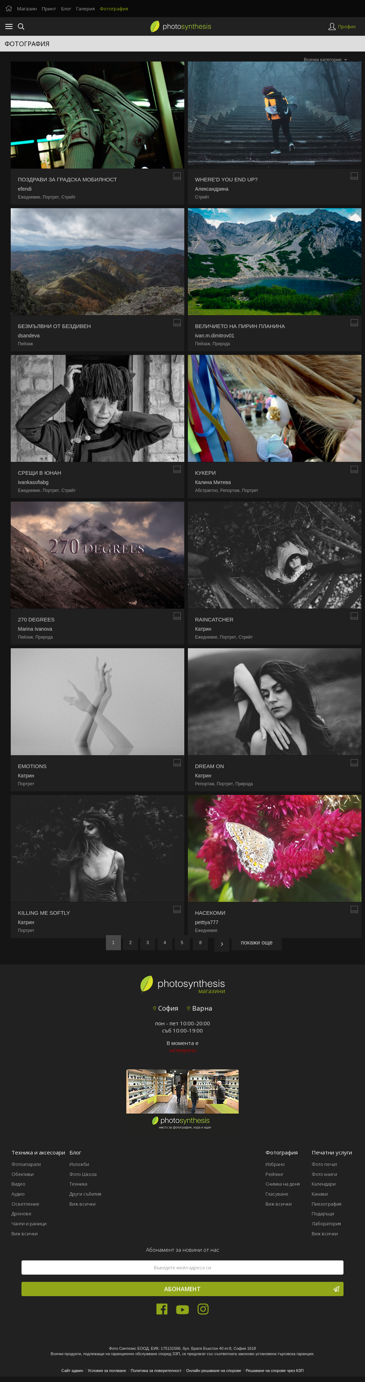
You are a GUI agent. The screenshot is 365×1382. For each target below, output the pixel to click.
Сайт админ (72, 1370)
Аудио (18, 1194)
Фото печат (324, 1164)
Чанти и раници (29, 1223)
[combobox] (325, 60)
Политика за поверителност (156, 1370)
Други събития (85, 1194)
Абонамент (251, 1289)
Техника (78, 1184)
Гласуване (277, 1194)
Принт (49, 8)
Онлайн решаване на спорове (213, 1370)
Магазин (27, 8)
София (165, 1008)
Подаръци (323, 1213)
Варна (199, 1008)
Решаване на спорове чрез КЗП (275, 1370)
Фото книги (324, 1174)
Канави (320, 1194)
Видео (18, 1184)
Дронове (21, 1213)
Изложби (79, 1164)
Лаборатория (326, 1223)
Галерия (85, 8)
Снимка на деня (283, 1184)
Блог (66, 8)
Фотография (114, 8)
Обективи (22, 1174)
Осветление (25, 1204)
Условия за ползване (107, 1370)
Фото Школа (83, 1174)
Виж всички (24, 1233)
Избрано (275, 1164)
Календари (324, 1184)
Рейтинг (275, 1174)
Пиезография (326, 1204)
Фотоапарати (26, 1164)
